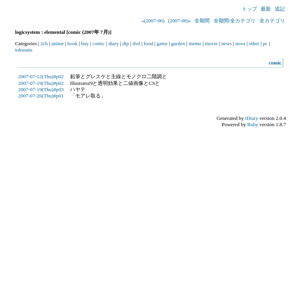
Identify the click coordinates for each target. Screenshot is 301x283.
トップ (249, 9)
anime (57, 43)
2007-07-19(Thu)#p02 (40, 83)
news (226, 43)
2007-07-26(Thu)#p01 (40, 96)
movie (211, 43)
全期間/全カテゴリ (235, 21)
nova (240, 43)
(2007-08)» (179, 21)
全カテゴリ (272, 21)
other (254, 43)
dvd (136, 43)
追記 (280, 9)
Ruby (252, 124)
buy (85, 43)
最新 (266, 9)
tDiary (251, 118)
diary (113, 43)
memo (195, 43)
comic (98, 43)
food (148, 43)
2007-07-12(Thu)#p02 (40, 76)
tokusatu (23, 50)
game (162, 43)
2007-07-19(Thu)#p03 (40, 89)
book (72, 43)
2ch (44, 43)
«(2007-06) (153, 21)
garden (178, 43)
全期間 (202, 21)
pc (265, 43)
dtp (125, 43)
